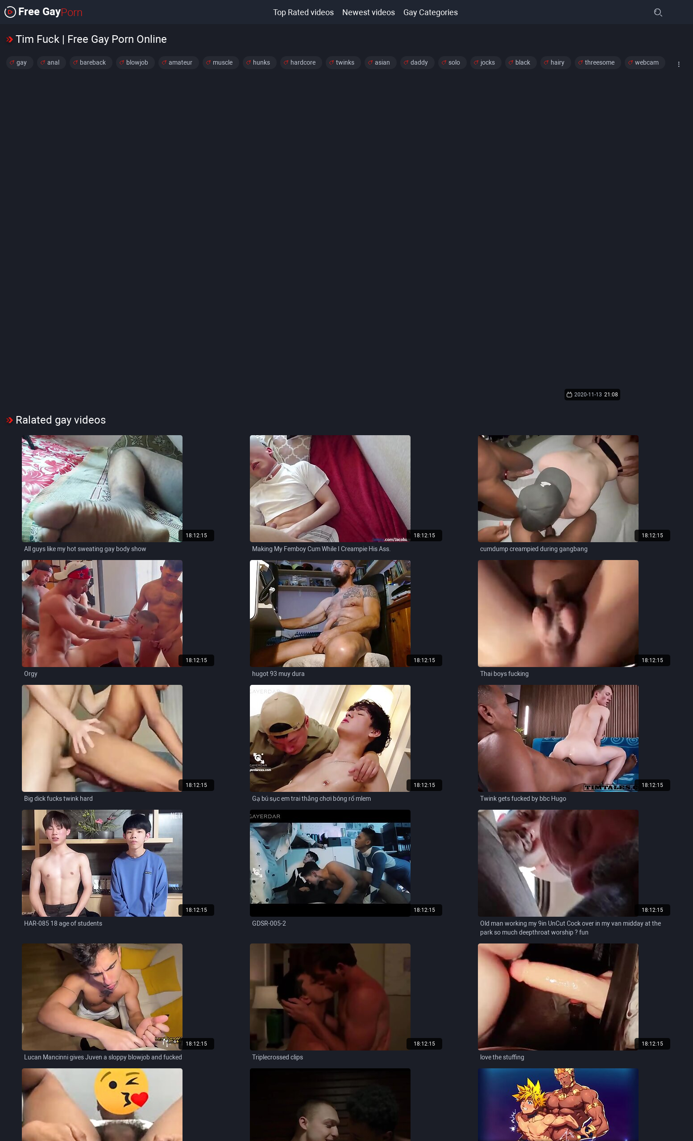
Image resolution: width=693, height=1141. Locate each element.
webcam (647, 62)
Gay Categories (430, 11)
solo (454, 62)
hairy (557, 62)
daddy (419, 62)
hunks (261, 62)
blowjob (137, 62)
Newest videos (368, 11)
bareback (93, 62)
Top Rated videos (302, 11)
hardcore (302, 62)
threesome (599, 62)
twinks (345, 62)
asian (382, 62)
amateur (180, 62)
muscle (222, 62)
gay (22, 62)
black (522, 62)
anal (53, 62)
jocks (488, 62)
